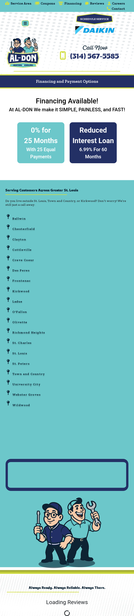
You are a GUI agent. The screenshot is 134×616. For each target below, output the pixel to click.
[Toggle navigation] (25, 23)
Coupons (45, 3)
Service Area (18, 3)
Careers (116, 3)
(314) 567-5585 (94, 56)
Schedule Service (94, 19)
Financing (70, 3)
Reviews (94, 3)
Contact (116, 8)
